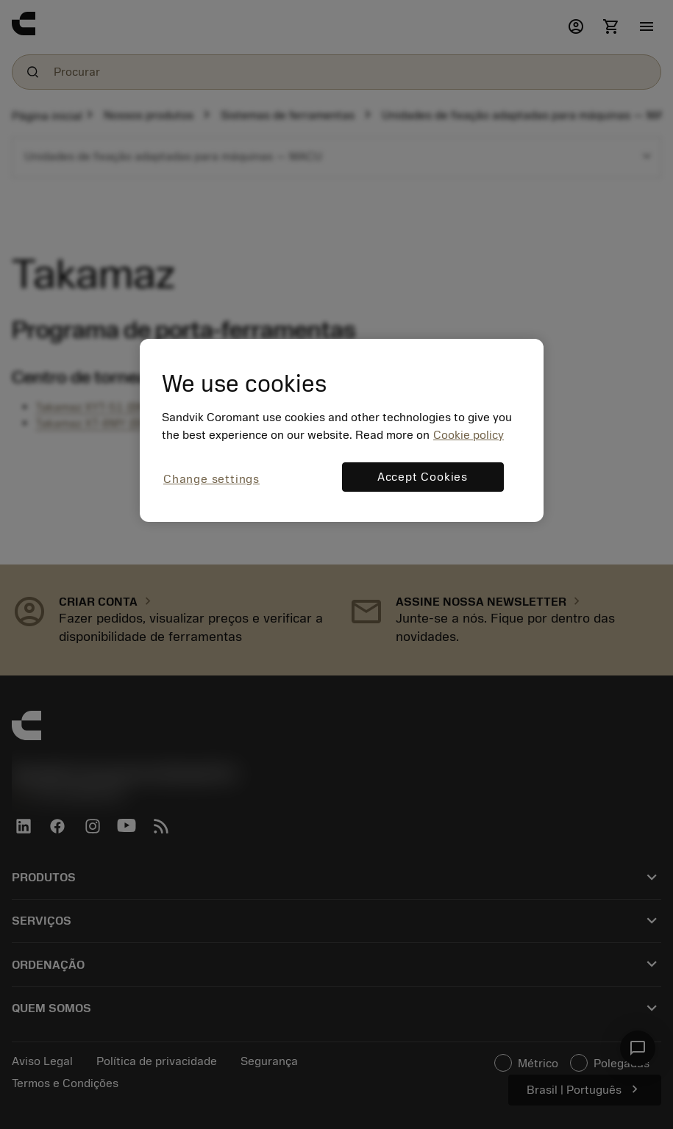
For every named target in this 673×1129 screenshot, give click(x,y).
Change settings (211, 479)
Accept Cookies (422, 477)
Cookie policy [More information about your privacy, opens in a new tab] (468, 435)
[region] (342, 430)
